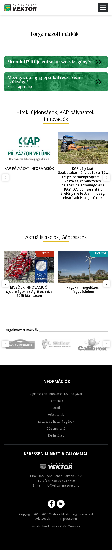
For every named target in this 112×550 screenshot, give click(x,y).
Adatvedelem (44, 518)
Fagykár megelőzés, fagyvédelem (83, 289)
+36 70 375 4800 (63, 481)
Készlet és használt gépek (56, 421)
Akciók (56, 408)
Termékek (56, 401)
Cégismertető (56, 428)
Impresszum (68, 518)
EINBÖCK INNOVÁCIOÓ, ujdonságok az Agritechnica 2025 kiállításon (29, 291)
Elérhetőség (56, 435)
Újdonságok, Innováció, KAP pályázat (56, 394)
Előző (5, 177)
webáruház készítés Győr (49, 526)
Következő (106, 177)
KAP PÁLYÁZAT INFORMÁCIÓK (29, 168)
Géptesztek (56, 414)
